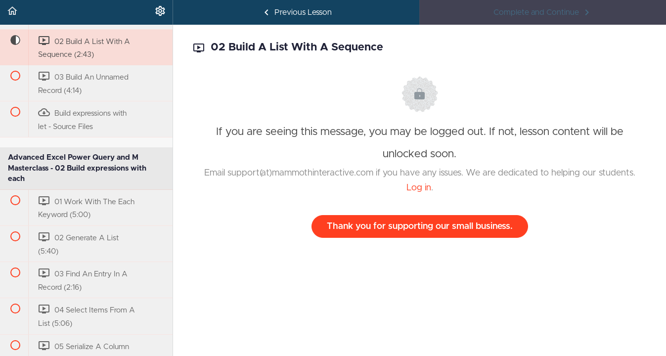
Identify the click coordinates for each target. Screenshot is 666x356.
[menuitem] (160, 12)
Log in (418, 187)
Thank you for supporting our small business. (420, 226)
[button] (12, 12)
